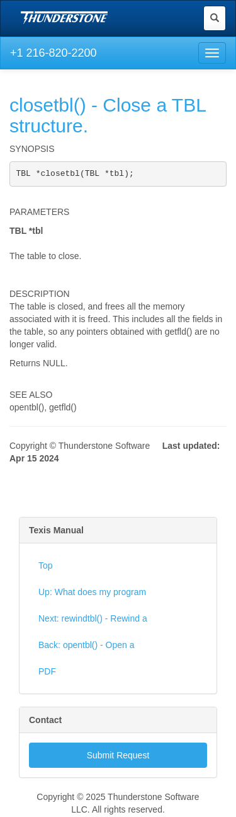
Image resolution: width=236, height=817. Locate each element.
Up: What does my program (92, 593)
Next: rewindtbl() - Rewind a (92, 620)
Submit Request (118, 756)
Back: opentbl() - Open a (86, 646)
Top (45, 567)
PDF (47, 673)
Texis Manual (56, 531)
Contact (45, 721)
